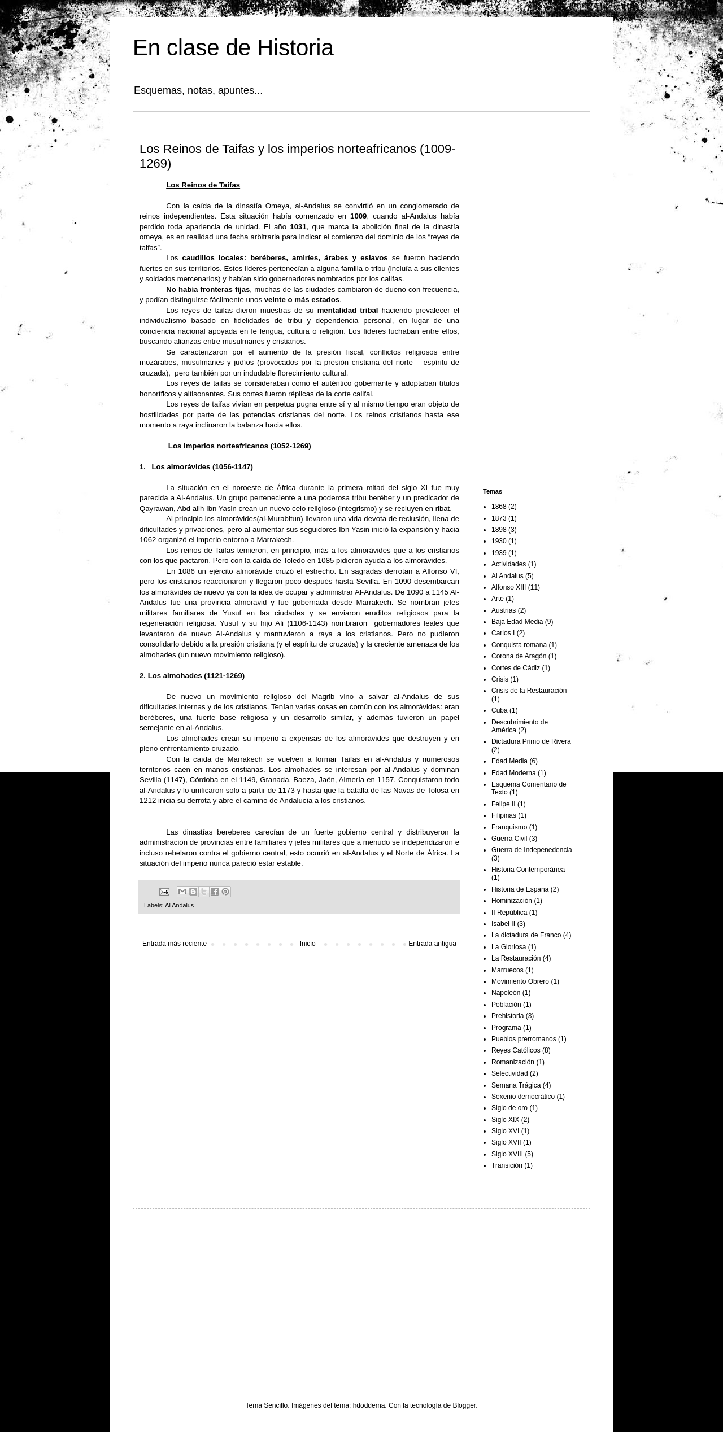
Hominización (511, 901)
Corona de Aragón (518, 656)
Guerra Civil (509, 838)
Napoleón (505, 993)
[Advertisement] (528, 301)
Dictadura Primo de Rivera (531, 741)
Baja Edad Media (517, 622)
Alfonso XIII (508, 587)
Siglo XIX (505, 1120)
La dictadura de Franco (526, 935)
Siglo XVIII (507, 1154)
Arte (497, 599)
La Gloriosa (508, 947)
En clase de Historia (233, 47)
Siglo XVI (505, 1131)
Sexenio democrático (523, 1097)
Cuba (499, 710)
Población (506, 1004)
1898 (499, 530)
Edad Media (509, 761)
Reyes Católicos (516, 1050)
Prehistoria (507, 1016)
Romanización (512, 1062)
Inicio (308, 944)
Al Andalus (179, 905)
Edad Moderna (513, 773)
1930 (499, 541)
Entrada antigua (432, 944)
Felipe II (503, 804)
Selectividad (509, 1073)
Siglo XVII (506, 1142)
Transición (506, 1165)
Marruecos (507, 970)
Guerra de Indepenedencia (531, 850)
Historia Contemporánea (528, 870)
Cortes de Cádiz (515, 668)
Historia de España (519, 889)
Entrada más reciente (174, 944)
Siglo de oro (509, 1108)
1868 (499, 506)
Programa (506, 1028)
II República (509, 912)
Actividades (508, 564)
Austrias (503, 610)
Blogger (464, 1405)
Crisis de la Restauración (529, 691)
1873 (499, 518)
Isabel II (503, 924)
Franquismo (509, 827)
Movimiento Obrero (520, 981)
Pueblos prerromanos (523, 1039)
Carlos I (503, 633)
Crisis (499, 679)
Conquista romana (519, 645)
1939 (499, 553)
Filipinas (503, 815)
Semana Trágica (516, 1085)
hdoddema (369, 1405)
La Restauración (516, 958)
